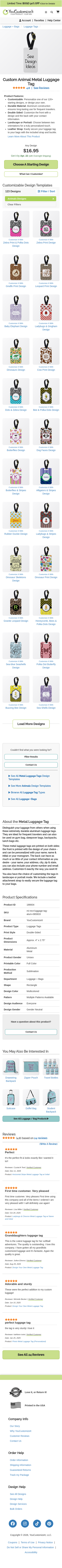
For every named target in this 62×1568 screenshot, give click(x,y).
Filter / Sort (46, 191)
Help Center (54, 20)
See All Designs (18, 1494)
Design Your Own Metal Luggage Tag (27, 1267)
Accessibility (31, 1552)
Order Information (19, 1460)
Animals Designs (30, 198)
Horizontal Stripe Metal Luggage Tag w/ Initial (31, 1174)
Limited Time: (31, 3)
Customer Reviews (19, 1436)
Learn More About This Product (24, 136)
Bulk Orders (16, 1509)
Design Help (16, 1499)
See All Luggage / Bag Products (31, 1118)
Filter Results (31, 757)
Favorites (39, 20)
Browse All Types (26, 792)
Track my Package (19, 1475)
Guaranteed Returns (20, 1470)
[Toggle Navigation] (45, 12)
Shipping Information (20, 1465)
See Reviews (31, 88)
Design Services (18, 1504)
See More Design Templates (29, 786)
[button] (57, 12)
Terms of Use (27, 1542)
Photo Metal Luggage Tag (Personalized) (29, 1341)
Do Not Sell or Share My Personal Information (30, 1547)
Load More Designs (31, 724)
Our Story (15, 1426)
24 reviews (40, 1138)
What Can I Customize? (31, 174)
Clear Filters (14, 204)
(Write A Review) (48, 1144)
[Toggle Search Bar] (51, 12)
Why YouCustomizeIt (20, 1431)
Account (25, 20)
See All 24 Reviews (31, 1354)
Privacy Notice (45, 1542)
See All (22, 799)
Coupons (12, 1542)
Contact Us (31, 765)
